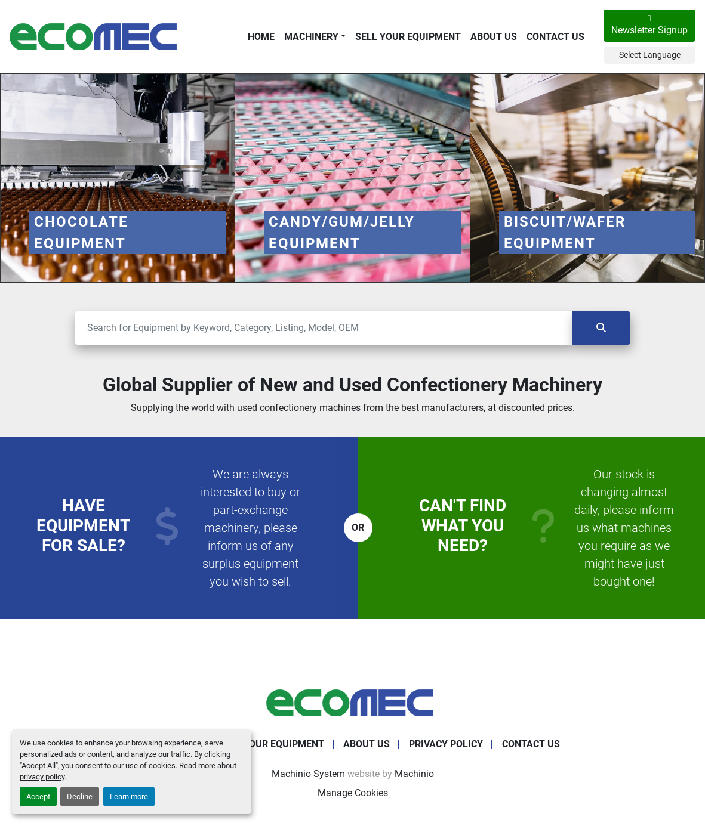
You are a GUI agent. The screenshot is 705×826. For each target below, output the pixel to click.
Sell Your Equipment (408, 36)
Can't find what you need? (462, 525)
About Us (493, 36)
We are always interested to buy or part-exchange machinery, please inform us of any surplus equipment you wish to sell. (250, 528)
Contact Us (555, 36)
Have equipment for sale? (83, 525)
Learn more (129, 796)
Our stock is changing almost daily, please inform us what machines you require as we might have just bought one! (624, 528)
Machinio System (308, 773)
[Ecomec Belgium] (352, 703)
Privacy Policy (446, 744)
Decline (80, 796)
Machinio (414, 773)
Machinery (311, 36)
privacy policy (42, 776)
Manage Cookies (353, 793)
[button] (315, 37)
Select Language (650, 55)
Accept (38, 796)
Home (261, 36)
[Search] (323, 328)
